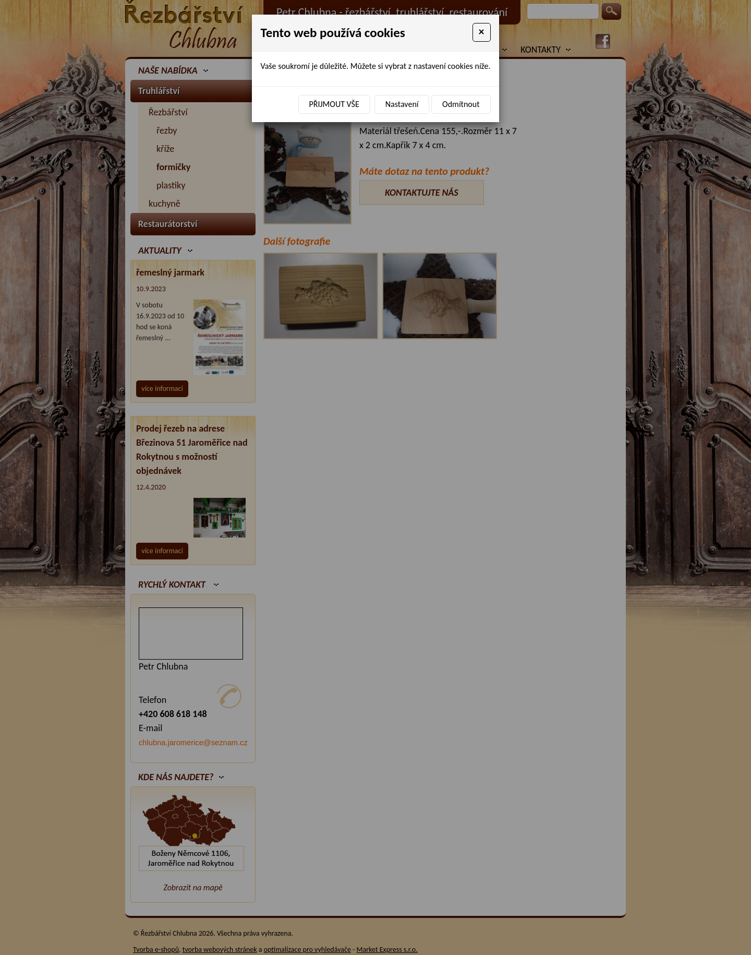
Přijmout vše (334, 104)
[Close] (482, 32)
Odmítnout (460, 104)
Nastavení (402, 104)
